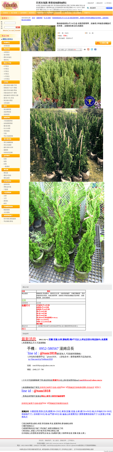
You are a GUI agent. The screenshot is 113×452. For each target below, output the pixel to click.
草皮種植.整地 (8, 221)
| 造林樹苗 (31, 13)
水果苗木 (7, 52)
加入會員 (11, 30)
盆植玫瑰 (7, 184)
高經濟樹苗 (7, 112)
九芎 (5, 198)
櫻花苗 (6, 173)
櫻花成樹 (7, 178)
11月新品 (7, 76)
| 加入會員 (13, 13)
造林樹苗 (7, 114)
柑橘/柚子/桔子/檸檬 (10, 88)
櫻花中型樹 (7, 175)
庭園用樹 (39, 18)
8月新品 (6, 66)
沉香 (5, 196)
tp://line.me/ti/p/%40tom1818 (40, 359)
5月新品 (6, 71)
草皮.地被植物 (8, 136)
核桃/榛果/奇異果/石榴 (11, 95)
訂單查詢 (108, 3)
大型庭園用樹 (8, 121)
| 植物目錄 (39, 13)
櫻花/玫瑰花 (8, 57)
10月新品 (7, 79)
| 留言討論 (67, 13)
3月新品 (6, 74)
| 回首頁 (5, 13)
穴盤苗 (6, 189)
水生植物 (7, 212)
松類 (5, 159)
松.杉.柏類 (7, 128)
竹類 (5, 133)
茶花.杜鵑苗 (7, 145)
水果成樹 (7, 103)
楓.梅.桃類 (7, 126)
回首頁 (41, 440)
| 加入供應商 (76, 13)
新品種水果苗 (8, 100)
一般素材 (7, 166)
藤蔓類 (6, 150)
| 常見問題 (57, 13)
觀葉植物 (7, 210)
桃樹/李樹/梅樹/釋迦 (10, 90)
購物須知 (5, 30)
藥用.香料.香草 (8, 147)
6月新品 (6, 69)
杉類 (5, 164)
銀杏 (5, 203)
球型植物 (7, 131)
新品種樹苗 (7, 109)
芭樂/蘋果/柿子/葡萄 (10, 93)
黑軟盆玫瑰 (7, 187)
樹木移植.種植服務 (10, 219)
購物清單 (99, 3)
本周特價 (7, 46)
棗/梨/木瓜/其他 (9, 98)
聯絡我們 (90, 3)
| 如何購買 (22, 13)
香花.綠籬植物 (8, 142)
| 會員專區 (49, 13)
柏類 (5, 161)
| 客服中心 (86, 13)
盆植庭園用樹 (8, 123)
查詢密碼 (17, 30)
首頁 (33, 18)
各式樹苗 (7, 55)
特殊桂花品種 (8, 152)
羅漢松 (6, 201)
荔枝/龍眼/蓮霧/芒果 (10, 85)
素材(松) (6, 60)
